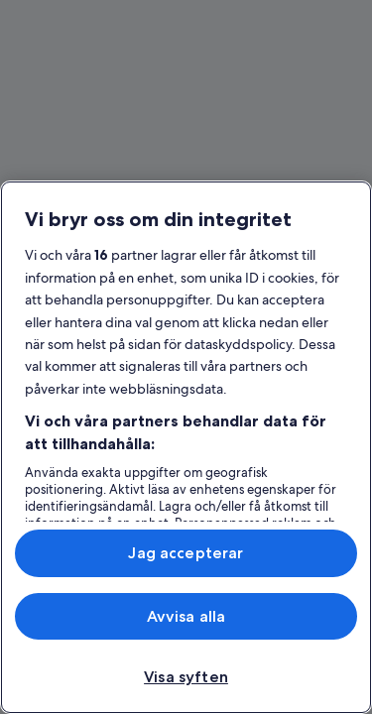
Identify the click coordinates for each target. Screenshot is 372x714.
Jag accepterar (185, 552)
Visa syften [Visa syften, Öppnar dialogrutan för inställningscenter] (186, 676)
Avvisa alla (186, 616)
